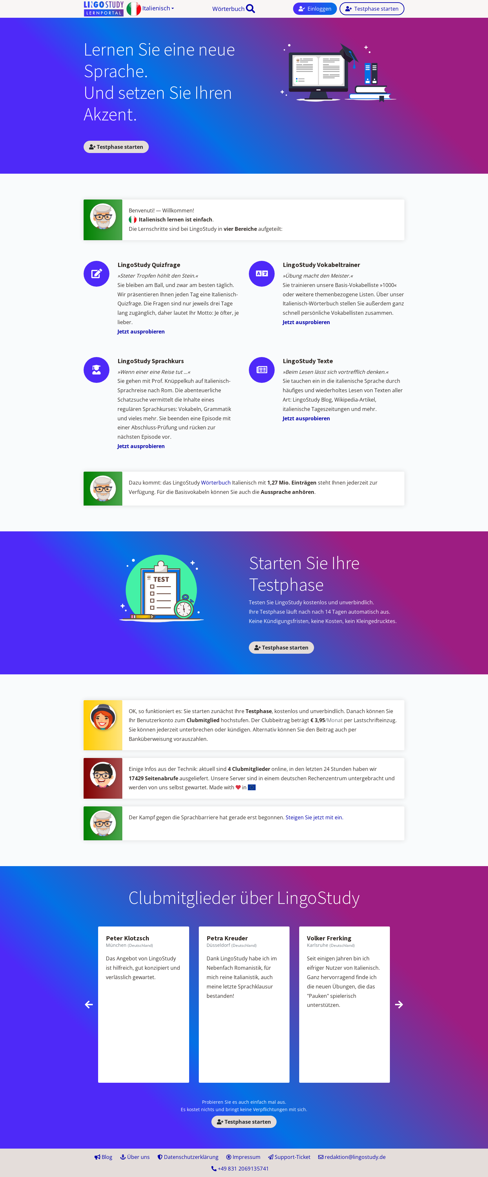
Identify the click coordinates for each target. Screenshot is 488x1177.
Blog (103, 1157)
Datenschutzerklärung (188, 1157)
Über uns (135, 1157)
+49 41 (240, 1168)
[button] (150, 9)
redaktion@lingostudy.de (352, 1157)
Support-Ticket (289, 1157)
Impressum (243, 1157)
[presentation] (89, 1005)
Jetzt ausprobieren (141, 331)
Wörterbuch (228, 9)
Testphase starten (116, 146)
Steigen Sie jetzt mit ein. (314, 817)
